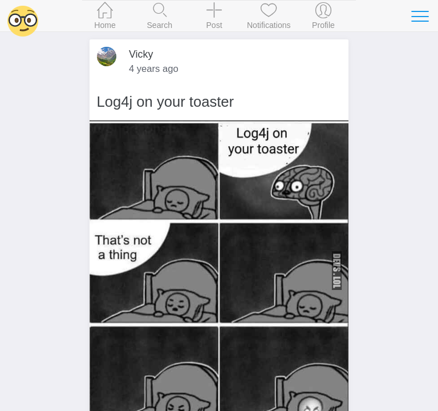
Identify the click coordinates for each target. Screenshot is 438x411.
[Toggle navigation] (420, 16)
